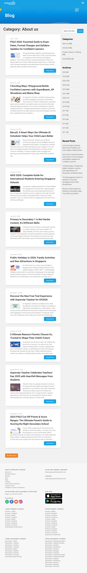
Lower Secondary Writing (13, 556)
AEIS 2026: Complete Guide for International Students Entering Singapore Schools (32, 179)
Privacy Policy (9, 485)
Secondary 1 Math (11, 541)
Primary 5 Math (50, 519)
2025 (64, 76)
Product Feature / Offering (71, 52)
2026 (64, 72)
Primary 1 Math (10, 511)
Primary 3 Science (11, 523)
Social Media (66, 59)
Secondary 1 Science (12, 545)
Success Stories (10, 474)
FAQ (6, 478)
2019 (64, 102)
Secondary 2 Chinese (12, 555)
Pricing (7, 476)
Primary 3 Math (10, 519)
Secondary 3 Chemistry (53, 547)
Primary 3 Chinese (11, 525)
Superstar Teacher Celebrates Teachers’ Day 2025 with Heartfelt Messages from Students (31, 376)
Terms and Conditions (12, 484)
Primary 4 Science (51, 515)
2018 (64, 106)
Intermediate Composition (13, 527)
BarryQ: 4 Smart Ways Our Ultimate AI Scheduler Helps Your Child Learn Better (72, 191)
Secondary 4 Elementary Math (55, 555)
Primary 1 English (11, 513)
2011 (64, 132)
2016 (64, 115)
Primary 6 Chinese (51, 532)
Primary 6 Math (50, 527)
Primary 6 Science (51, 531)
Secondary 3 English (52, 545)
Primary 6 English (51, 529)
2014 (64, 123)
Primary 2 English (11, 517)
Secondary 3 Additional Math (55, 543)
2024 (64, 81)
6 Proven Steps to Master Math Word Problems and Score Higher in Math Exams (72, 148)
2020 (64, 98)
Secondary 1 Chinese (12, 547)
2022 (64, 89)
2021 (64, 93)
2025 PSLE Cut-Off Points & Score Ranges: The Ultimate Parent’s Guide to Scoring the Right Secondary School (31, 420)
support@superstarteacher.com (55, 478)
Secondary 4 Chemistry (53, 560)
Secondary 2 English (12, 551)
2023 (64, 85)
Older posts (11, 455)
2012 (64, 128)
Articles (65, 48)
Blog (6, 480)
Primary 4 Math (50, 511)
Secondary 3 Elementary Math (55, 541)
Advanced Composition (53, 534)
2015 (64, 119)
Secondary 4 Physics (52, 562)
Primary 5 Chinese (51, 525)
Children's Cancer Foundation (15, 487)
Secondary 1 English (12, 543)
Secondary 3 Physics (52, 549)
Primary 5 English (51, 521)
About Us (8, 472)
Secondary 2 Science (12, 553)
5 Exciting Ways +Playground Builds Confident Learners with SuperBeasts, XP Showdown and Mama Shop (32, 89)
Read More (50, 71)
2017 (64, 111)
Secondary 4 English (52, 558)
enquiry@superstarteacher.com (55, 472)
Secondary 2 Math (11, 549)
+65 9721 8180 (17, 494)
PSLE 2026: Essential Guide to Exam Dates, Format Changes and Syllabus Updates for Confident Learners (30, 45)
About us (65, 43)
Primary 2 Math (10, 515)
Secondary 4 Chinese (52, 566)
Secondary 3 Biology (52, 551)
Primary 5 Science (51, 523)
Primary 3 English (11, 521)
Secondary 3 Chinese (52, 553)
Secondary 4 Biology (52, 564)
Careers (7, 482)
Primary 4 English (51, 513)
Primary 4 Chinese (51, 517)
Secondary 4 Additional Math (55, 556)
